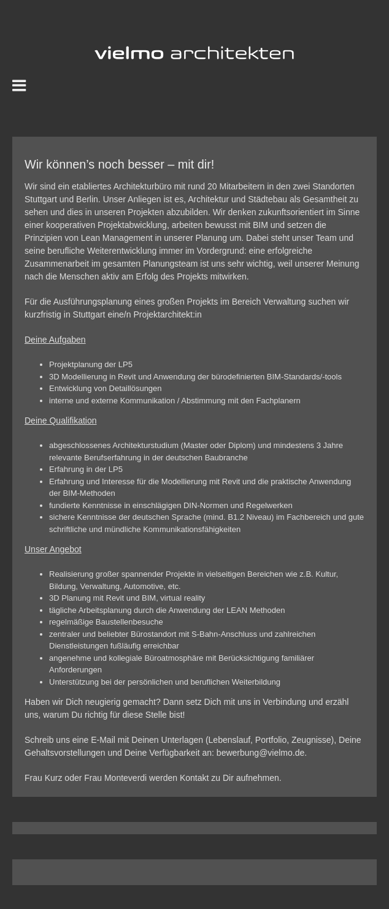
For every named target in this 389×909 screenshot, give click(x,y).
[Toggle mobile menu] (20, 85)
